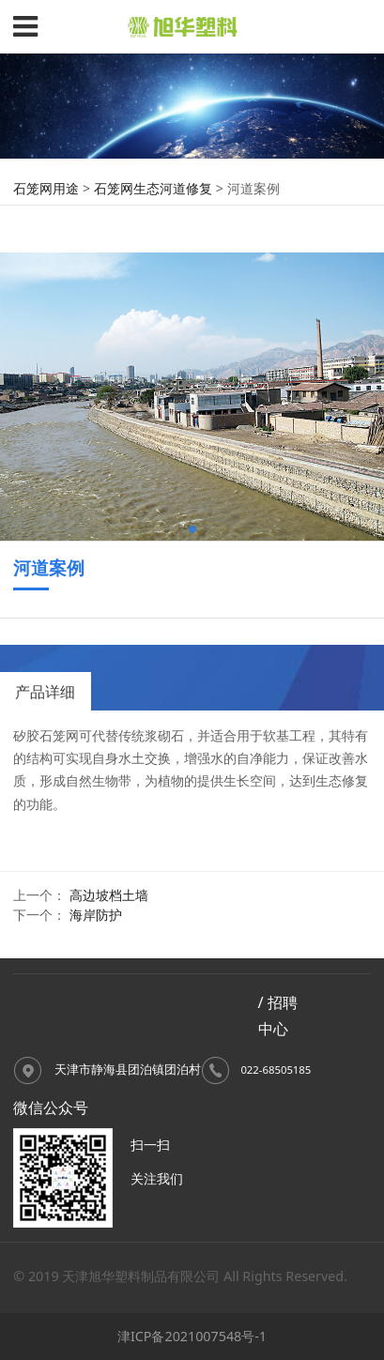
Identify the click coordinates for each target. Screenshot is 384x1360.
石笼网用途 (46, 188)
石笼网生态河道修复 (153, 188)
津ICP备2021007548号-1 (192, 1336)
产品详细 (45, 691)
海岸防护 (95, 915)
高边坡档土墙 (108, 895)
